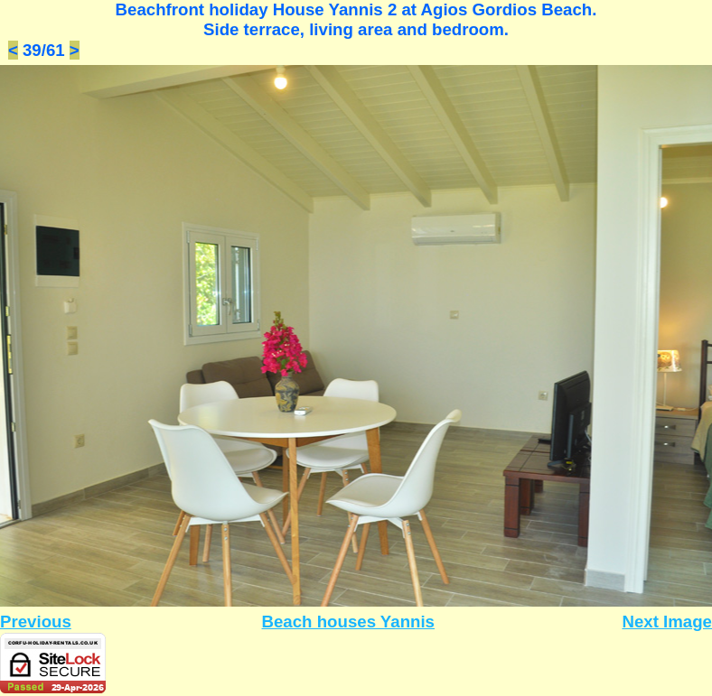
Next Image (667, 621)
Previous (35, 621)
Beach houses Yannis (348, 621)
